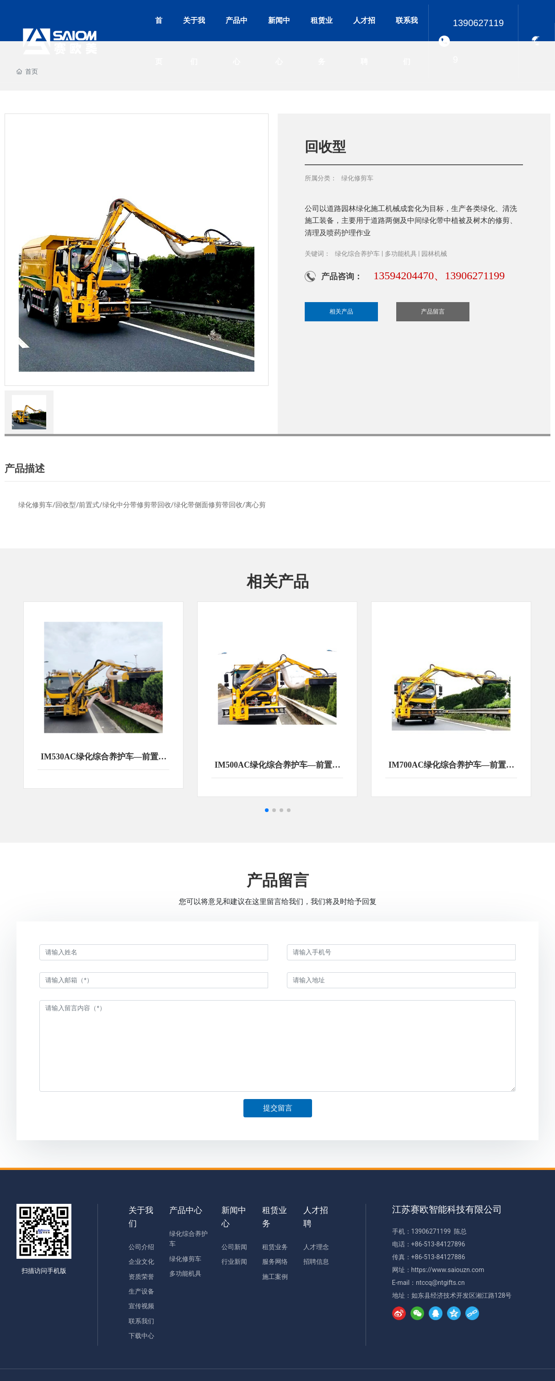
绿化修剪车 (357, 178)
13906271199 (478, 41)
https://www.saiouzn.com (448, 1269)
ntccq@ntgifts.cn (440, 1282)
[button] (267, 810)
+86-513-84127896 (438, 1244)
